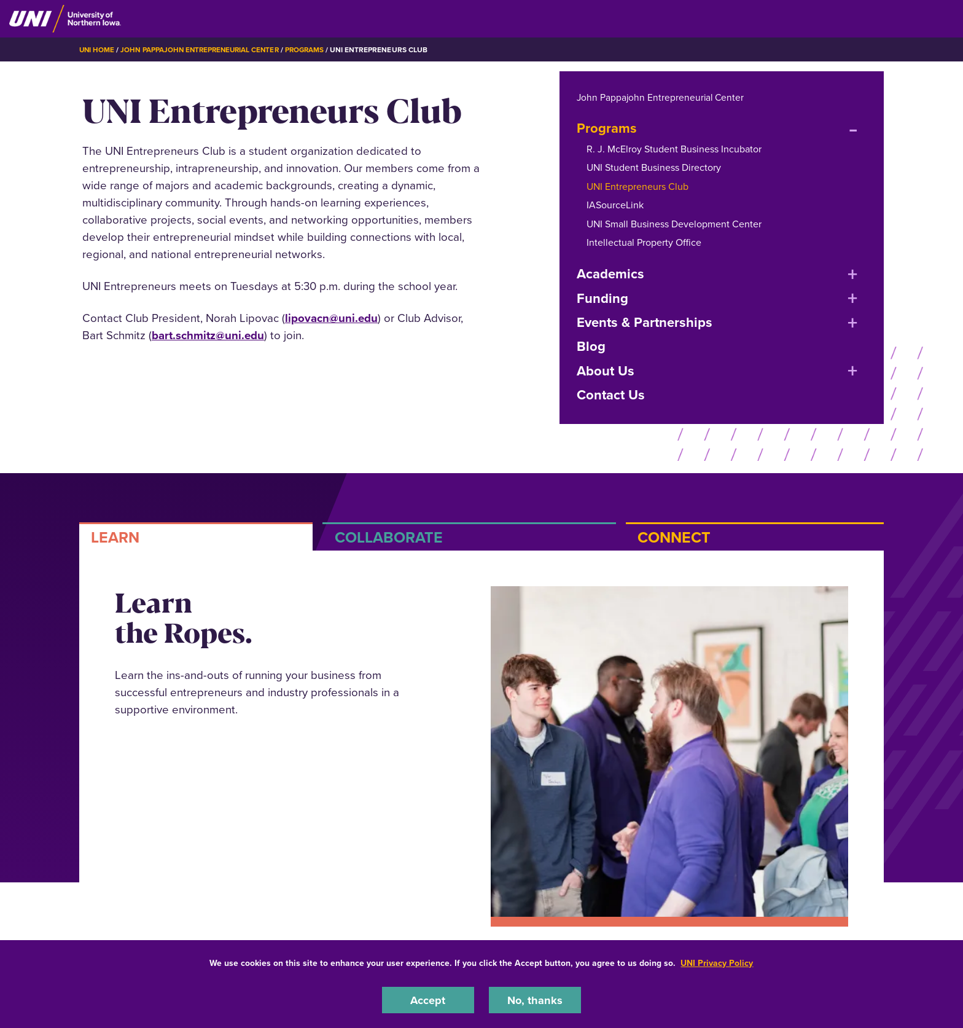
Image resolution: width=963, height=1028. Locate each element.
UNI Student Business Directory (654, 167)
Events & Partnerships (644, 322)
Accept (428, 999)
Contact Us (611, 395)
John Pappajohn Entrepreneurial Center (204, 49)
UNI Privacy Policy (716, 962)
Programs (312, 49)
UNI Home (97, 49)
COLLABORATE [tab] (389, 537)
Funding (602, 298)
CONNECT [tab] (674, 537)
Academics (610, 274)
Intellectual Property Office (644, 242)
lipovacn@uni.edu (331, 318)
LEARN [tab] (115, 537)
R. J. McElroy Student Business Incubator (674, 149)
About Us (605, 371)
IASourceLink (615, 205)
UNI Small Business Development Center (674, 223)
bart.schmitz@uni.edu (208, 335)
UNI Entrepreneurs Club (637, 186)
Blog (591, 346)
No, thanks (535, 999)
